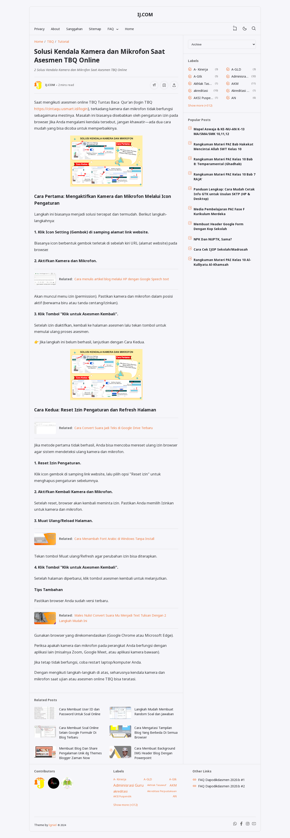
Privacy (39, 29)
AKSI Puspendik (203, 98)
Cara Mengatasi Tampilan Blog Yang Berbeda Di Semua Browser (156, 732)
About (55, 29)
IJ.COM (145, 14)
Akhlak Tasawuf (203, 83)
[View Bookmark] (235, 29)
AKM (234, 83)
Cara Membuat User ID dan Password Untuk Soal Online (79, 711)
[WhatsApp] (235, 824)
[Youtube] (254, 824)
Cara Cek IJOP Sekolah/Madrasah (221, 249)
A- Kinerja (201, 69)
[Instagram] (248, 824)
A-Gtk (198, 76)
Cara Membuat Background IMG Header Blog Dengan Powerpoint (154, 753)
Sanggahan (74, 29)
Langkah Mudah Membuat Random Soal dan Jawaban (154, 711)
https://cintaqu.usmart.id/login (61, 108)
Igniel (53, 825)
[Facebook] (241, 824)
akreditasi (201, 90)
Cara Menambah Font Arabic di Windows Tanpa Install (114, 539)
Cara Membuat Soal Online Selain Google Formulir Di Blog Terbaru (79, 732)
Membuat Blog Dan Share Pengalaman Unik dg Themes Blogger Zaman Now (80, 753)
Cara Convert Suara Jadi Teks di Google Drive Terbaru (113, 428)
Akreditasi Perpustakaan (241, 90)
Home (129, 29)
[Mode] (244, 29)
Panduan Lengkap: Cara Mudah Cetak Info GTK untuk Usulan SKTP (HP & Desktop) (224, 194)
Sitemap (95, 29)
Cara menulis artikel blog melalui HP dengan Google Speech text (121, 279)
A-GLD (236, 69)
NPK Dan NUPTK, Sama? (213, 239)
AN (233, 98)
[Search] (254, 29)
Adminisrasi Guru (240, 76)
